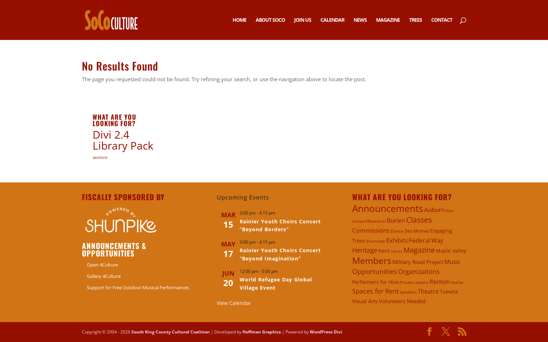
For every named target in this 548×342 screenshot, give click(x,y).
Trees (415, 20)
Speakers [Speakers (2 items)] (408, 292)
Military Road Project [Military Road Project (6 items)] (417, 261)
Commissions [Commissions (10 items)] (371, 230)
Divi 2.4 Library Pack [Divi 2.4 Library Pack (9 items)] (123, 140)
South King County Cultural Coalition (170, 332)
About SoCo (270, 20)
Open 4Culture (102, 264)
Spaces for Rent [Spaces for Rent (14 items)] (375, 291)
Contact (441, 20)
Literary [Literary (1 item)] (396, 251)
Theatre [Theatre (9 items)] (428, 291)
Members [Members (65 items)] (371, 260)
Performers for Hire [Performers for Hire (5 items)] (375, 282)
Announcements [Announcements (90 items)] (387, 208)
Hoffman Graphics (261, 332)
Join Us (302, 20)
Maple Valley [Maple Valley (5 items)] (451, 250)
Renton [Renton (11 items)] (439, 282)
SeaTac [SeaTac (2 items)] (457, 282)
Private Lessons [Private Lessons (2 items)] (414, 282)
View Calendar (234, 303)
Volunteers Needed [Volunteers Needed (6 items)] (402, 301)
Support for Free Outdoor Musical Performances (138, 287)
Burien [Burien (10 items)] (396, 220)
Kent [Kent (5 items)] (384, 250)
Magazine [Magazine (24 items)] (419, 250)
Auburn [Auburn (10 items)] (434, 210)
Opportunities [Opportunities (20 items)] (374, 271)
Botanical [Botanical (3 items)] (376, 221)
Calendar (332, 20)
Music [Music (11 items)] (452, 262)
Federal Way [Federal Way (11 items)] (426, 240)
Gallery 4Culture (104, 276)
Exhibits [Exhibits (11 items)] (397, 240)
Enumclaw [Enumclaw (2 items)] (375, 241)
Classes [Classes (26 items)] (419, 220)
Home (239, 20)
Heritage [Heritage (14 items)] (364, 250)
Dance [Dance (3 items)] (397, 231)
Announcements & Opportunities (114, 249)
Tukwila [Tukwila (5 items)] (449, 291)
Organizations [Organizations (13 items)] (419, 271)
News (360, 20)
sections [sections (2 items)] (100, 157)
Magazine (388, 20)
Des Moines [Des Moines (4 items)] (417, 231)
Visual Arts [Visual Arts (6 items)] (365, 301)
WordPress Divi (326, 332)
